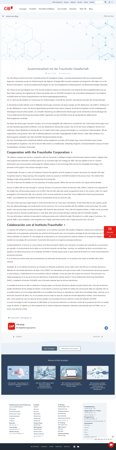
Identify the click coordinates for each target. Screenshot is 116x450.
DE (31, 318)
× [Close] (112, 436)
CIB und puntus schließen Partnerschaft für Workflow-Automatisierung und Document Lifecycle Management (97, 386)
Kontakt (92, 2)
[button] (106, 328)
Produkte (32, 9)
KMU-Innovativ (66, 81)
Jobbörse (73, 2)
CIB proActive (109, 16)
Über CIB (83, 9)
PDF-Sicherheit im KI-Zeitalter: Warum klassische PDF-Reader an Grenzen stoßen (71, 384)
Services (79, 2)
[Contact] (110, 228)
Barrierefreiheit (35, 446)
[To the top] (110, 236)
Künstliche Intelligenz (47, 9)
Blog (90, 9)
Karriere (66, 2)
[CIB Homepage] (8, 8)
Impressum (67, 446)
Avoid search (14, 318)
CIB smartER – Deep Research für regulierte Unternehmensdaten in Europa (18, 384)
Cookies (51, 446)
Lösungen (23, 9)
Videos (86, 2)
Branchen (73, 9)
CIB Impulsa (24, 318)
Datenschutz (58, 446)
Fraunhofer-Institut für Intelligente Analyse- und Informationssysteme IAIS (59, 78)
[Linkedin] (74, 447)
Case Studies (62, 9)
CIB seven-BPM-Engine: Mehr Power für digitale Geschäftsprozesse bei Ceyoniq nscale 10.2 (45, 385)
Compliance (44, 446)
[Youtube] (78, 447)
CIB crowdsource (57, 2)
